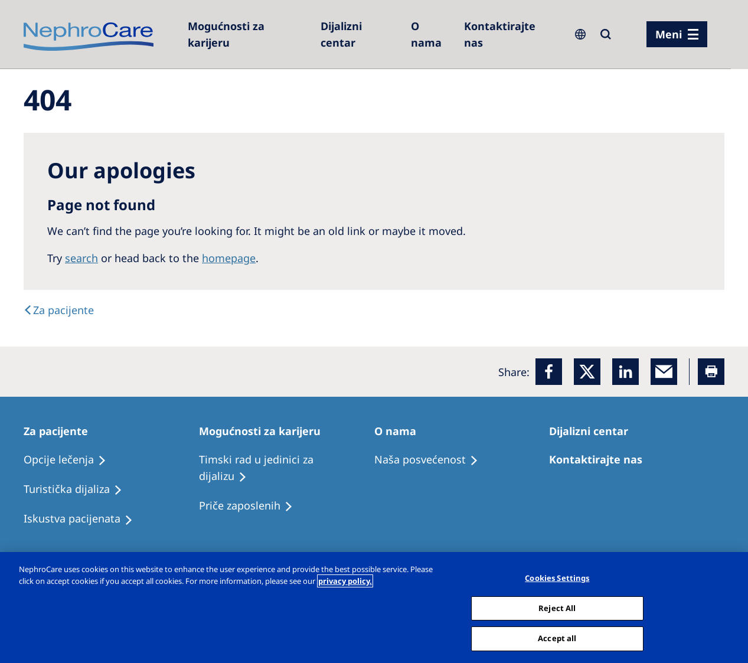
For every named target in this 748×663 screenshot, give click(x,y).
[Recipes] (78, 489)
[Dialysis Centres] (360, 34)
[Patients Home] (61, 431)
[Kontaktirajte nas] (510, 34)
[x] (587, 371)
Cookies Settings (557, 578)
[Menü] (676, 34)
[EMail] (664, 371)
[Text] (59, 310)
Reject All (557, 608)
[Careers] (248, 34)
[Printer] (711, 371)
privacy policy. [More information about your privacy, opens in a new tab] (345, 581)
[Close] (729, 606)
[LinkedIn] (625, 371)
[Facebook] (548, 371)
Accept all (557, 638)
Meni (668, 34)
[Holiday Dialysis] (83, 519)
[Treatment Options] (70, 460)
